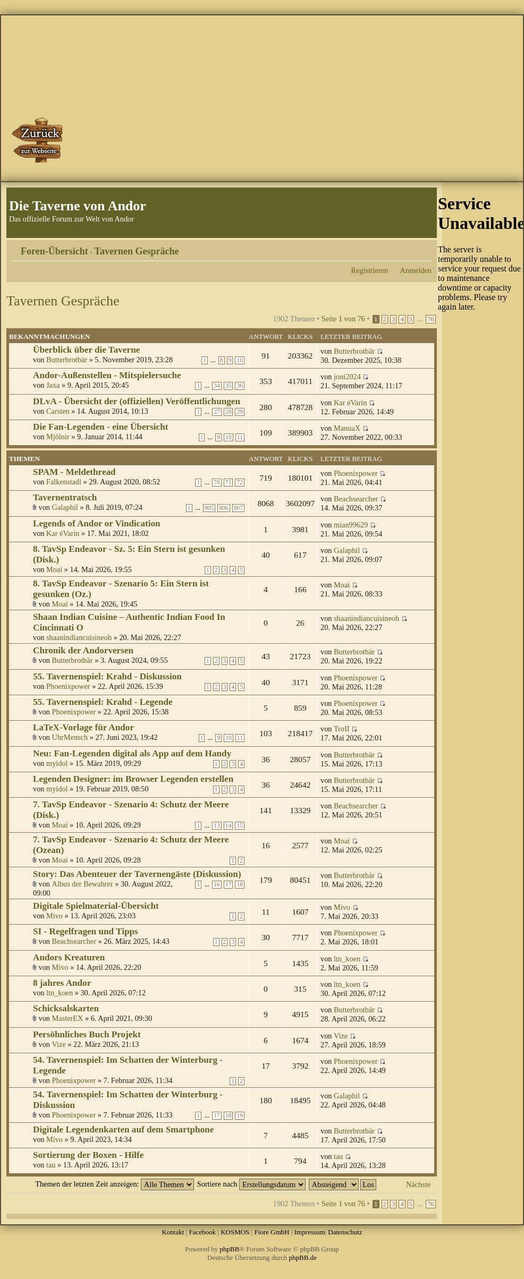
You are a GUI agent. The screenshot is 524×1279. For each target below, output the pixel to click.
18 (239, 884)
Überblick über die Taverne (86, 350)
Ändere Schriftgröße (424, 247)
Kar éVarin (350, 402)
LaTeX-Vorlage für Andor (83, 727)
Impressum (309, 1232)
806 (223, 508)
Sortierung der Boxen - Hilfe (88, 1155)
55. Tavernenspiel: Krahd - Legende (103, 702)
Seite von (343, 318)
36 (239, 385)
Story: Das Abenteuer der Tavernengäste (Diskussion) (137, 874)
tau (50, 1165)
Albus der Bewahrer (82, 884)
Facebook (202, 1232)
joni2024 (347, 376)
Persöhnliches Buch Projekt (87, 1034)
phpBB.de (303, 1257)
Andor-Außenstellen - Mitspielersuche (107, 375)
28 (228, 411)
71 (228, 482)
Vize (59, 1044)
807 (238, 508)
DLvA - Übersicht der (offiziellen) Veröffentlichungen (136, 401)
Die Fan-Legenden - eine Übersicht (100, 427)
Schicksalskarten (66, 1008)
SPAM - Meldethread (74, 472)
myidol (57, 763)
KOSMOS (235, 1232)
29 (239, 411)
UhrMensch (70, 737)
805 (209, 508)
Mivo (54, 915)
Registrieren (369, 270)
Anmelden (416, 270)
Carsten (58, 411)
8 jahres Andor (62, 983)
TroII (342, 728)
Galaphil (65, 507)
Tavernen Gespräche (137, 251)
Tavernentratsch (65, 497)
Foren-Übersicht (54, 251)
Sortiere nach (251, 1184)
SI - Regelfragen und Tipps (85, 931)
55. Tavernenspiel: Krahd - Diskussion (107, 676)
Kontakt (173, 1232)
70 (217, 482)
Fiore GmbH (271, 1232)
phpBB (229, 1249)
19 (239, 1115)
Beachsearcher (356, 498)
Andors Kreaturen (69, 957)
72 (239, 482)
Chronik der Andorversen (83, 650)
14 (228, 825)
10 (239, 360)
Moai (54, 569)
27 (217, 411)
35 (228, 385)
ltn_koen (347, 958)
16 (217, 884)
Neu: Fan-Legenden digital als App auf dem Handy (132, 753)
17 (228, 884)
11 (240, 437)
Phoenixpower (356, 473)
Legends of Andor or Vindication (96, 523)
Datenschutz (345, 1232)
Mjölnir (58, 436)
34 (217, 385)
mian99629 (351, 525)
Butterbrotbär (66, 359)
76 (430, 319)
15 (239, 825)
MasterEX (67, 1018)
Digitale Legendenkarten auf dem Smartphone (123, 1129)
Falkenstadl (63, 482)
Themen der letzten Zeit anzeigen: (114, 1184)
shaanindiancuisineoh (79, 637)
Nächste (418, 1184)
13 (217, 825)
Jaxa (53, 385)
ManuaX (347, 428)
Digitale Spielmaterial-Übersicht (96, 906)
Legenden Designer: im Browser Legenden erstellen (133, 779)
